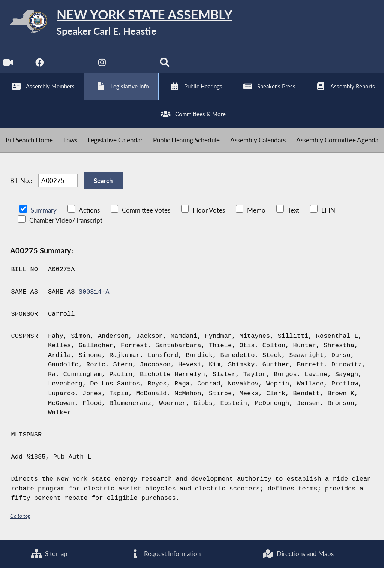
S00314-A (94, 292)
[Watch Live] (8, 64)
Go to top (20, 516)
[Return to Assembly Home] (116, 23)
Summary (44, 210)
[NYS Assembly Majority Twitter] (71, 64)
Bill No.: (21, 180)
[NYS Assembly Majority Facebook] (39, 64)
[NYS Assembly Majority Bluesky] (133, 64)
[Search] (164, 64)
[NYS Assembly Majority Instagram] (102, 64)
